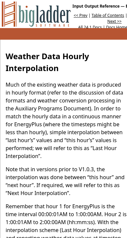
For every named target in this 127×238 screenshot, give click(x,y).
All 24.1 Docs (90, 27)
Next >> (114, 21)
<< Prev (80, 15)
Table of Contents (108, 15)
